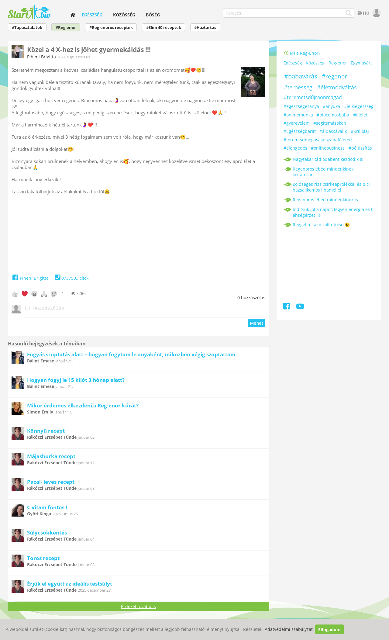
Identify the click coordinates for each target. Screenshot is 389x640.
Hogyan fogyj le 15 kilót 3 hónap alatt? (76, 381)
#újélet (360, 115)
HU (363, 13)
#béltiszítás (360, 148)
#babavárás (300, 76)
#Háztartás (205, 27)
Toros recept (43, 559)
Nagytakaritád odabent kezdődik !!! (328, 159)
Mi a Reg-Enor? (302, 53)
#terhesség (298, 87)
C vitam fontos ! (47, 509)
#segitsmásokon (329, 123)
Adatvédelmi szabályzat (289, 629)
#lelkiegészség (359, 106)
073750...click (70, 278)
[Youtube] (300, 307)
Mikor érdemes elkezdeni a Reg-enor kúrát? (83, 407)
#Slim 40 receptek (163, 27)
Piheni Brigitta (41, 57)
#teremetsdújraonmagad (313, 97)
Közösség (124, 15)
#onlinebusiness (328, 148)
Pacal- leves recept (50, 483)
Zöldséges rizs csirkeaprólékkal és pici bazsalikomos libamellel (331, 187)
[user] (375, 13)
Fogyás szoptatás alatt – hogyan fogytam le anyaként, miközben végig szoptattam (131, 356)
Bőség (153, 15)
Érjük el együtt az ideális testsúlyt (69, 585)
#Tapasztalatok (27, 27)
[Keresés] (349, 13)
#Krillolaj (360, 131)
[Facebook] (287, 307)
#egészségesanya (301, 106)
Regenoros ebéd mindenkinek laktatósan (323, 172)
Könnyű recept (46, 432)
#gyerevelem (297, 123)
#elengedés (295, 148)
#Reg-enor (66, 27)
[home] (72, 15)
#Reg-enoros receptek (111, 27)
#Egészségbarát (300, 131)
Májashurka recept (51, 458)
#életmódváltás (337, 87)
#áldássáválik (333, 131)
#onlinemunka (298, 115)
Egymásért (361, 63)
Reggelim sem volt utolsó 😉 (321, 224)
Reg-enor (338, 63)
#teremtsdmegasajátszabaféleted (318, 140)
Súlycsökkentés (47, 534)
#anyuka (331, 106)
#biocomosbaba (333, 115)
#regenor (334, 76)
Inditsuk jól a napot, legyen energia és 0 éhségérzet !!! (333, 212)
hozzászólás (251, 297)
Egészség (92, 15)
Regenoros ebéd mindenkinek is (325, 199)
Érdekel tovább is (138, 608)
